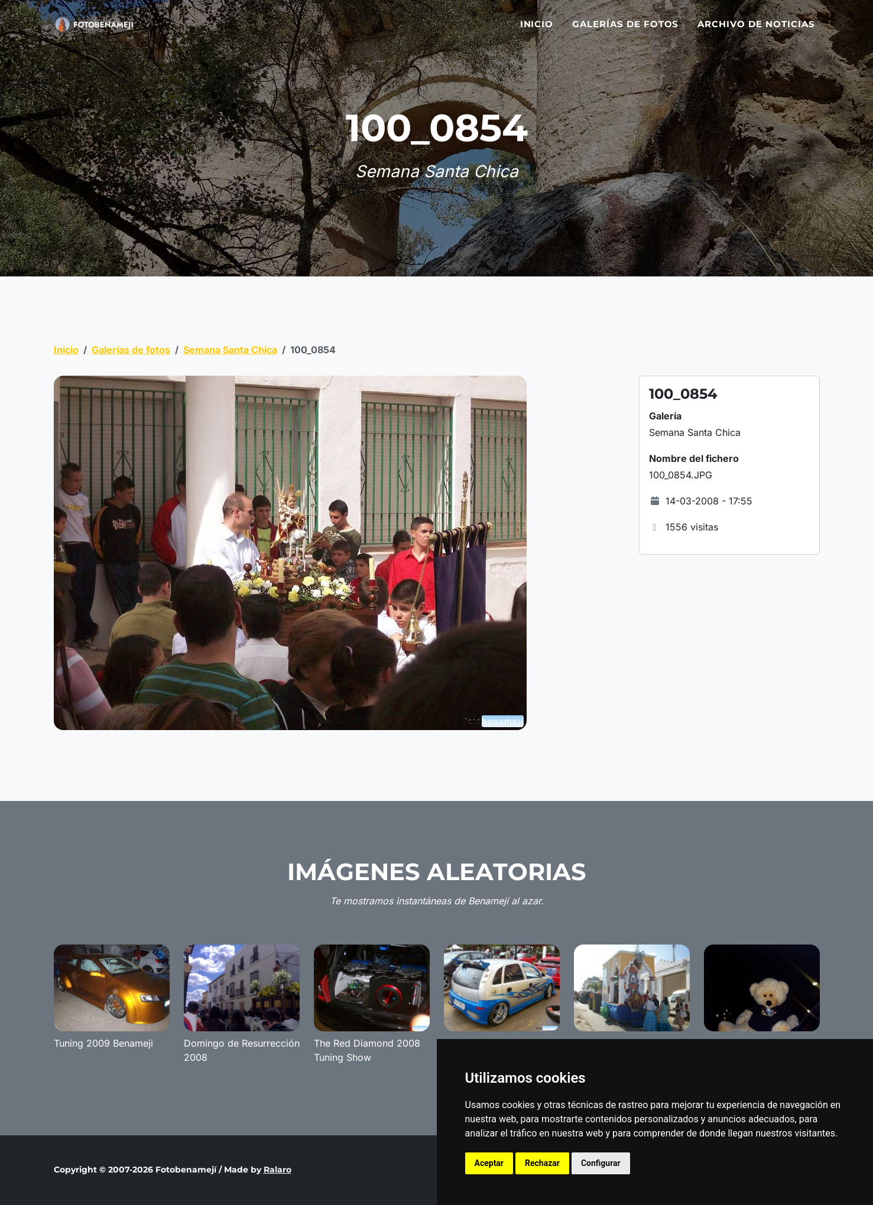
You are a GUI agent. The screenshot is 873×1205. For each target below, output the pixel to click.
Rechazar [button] (542, 1163)
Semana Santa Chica (230, 350)
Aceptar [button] (489, 1163)
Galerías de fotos (625, 31)
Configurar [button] (601, 1163)
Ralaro (277, 1169)
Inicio (537, 31)
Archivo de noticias (755, 31)
